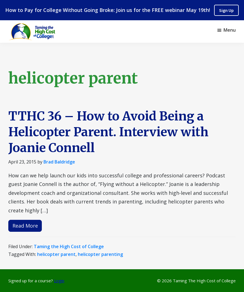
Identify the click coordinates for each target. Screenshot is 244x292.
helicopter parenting (100, 254)
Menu (230, 30)
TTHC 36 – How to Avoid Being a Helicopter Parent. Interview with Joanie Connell (108, 132)
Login (59, 280)
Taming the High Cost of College (69, 246)
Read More (25, 225)
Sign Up (226, 10)
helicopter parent (56, 254)
